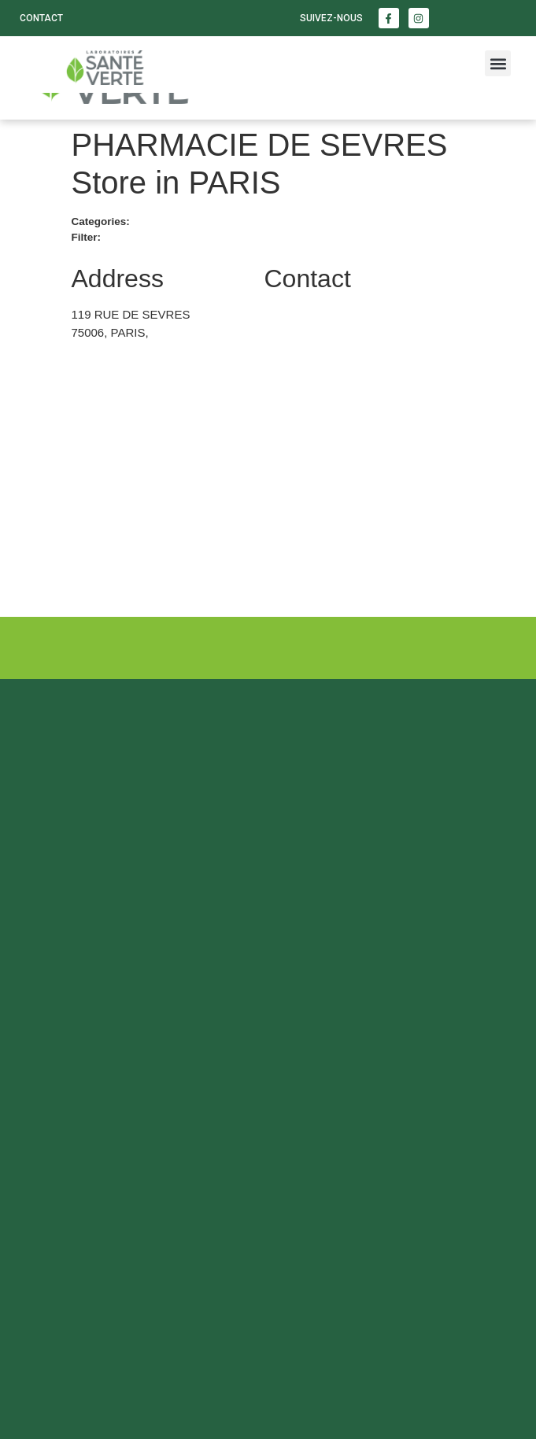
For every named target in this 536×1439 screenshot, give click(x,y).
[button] (498, 63)
